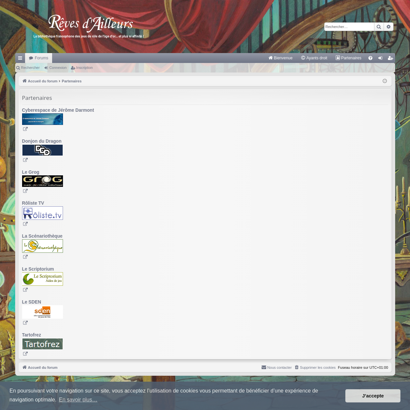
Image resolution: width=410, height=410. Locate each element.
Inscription (84, 68)
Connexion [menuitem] (381, 59)
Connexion (58, 68)
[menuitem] (280, 58)
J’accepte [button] (373, 395)
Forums (41, 58)
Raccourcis (21, 59)
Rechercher (30, 68)
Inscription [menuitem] (391, 59)
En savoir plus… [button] (78, 399)
